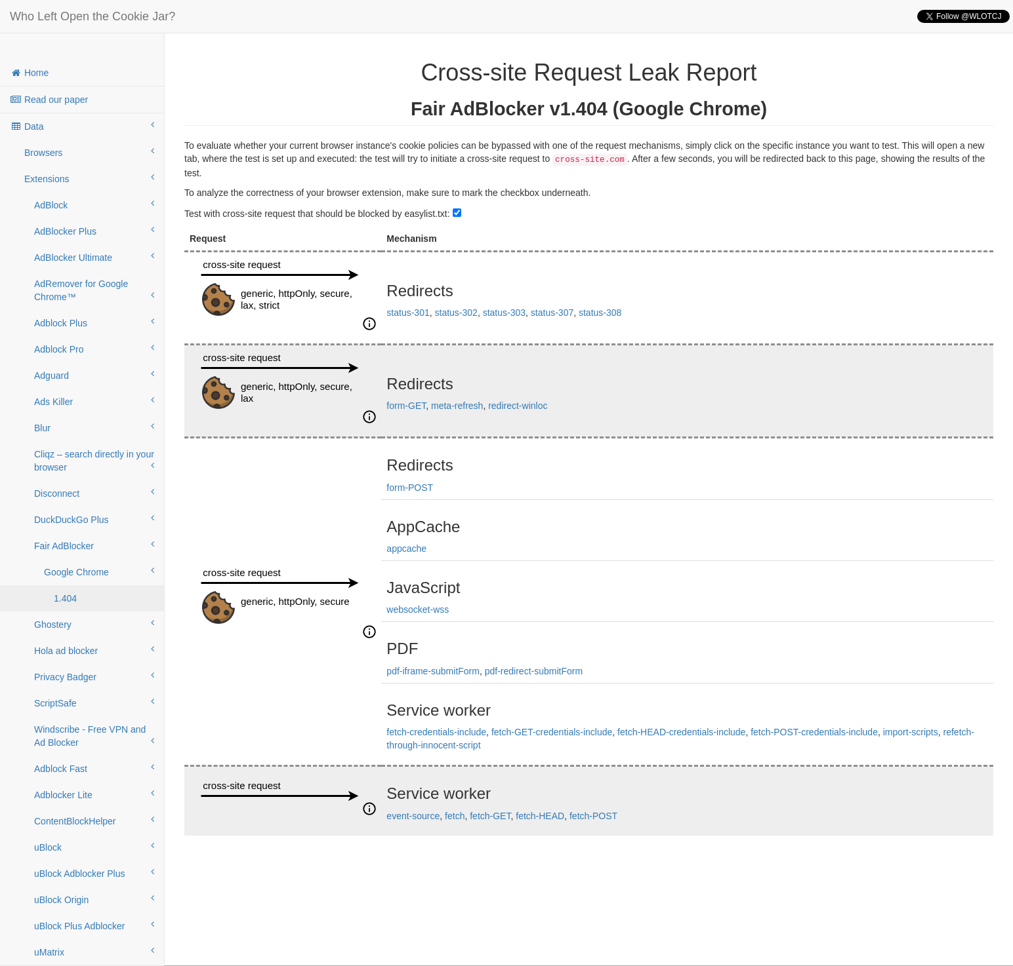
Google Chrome (99, 571)
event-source (413, 816)
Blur (94, 427)
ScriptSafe (94, 702)
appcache (406, 548)
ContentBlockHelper (94, 820)
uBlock (94, 847)
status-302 (456, 312)
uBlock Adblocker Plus (94, 873)
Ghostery (94, 624)
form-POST (409, 487)
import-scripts (910, 732)
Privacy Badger (94, 676)
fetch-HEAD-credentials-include (681, 732)
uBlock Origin (94, 899)
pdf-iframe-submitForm (433, 671)
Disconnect (94, 493)
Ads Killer (94, 401)
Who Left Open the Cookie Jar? (92, 16)
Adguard (94, 375)
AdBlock (94, 204)
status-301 (407, 312)
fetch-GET (490, 816)
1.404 (65, 598)
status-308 (600, 312)
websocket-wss (417, 609)
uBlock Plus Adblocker (94, 925)
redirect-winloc (517, 405)
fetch (455, 816)
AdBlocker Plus (94, 231)
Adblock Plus (94, 322)
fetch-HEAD (540, 816)
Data (82, 126)
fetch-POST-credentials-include (814, 732)
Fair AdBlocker (94, 545)
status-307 (552, 312)
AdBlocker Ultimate (94, 257)
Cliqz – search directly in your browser (94, 461)
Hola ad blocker (94, 650)
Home (29, 73)
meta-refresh (457, 405)
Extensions (89, 178)
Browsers (89, 152)
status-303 (504, 312)
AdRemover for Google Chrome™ (94, 290)
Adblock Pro (94, 349)
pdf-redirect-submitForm (534, 671)
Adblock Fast (94, 768)
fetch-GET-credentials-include (551, 732)
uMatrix (94, 951)
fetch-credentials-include (436, 732)
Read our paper (49, 99)
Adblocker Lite (94, 794)
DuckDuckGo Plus (94, 519)
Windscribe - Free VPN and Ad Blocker (94, 736)
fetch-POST (593, 816)
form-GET (406, 405)
